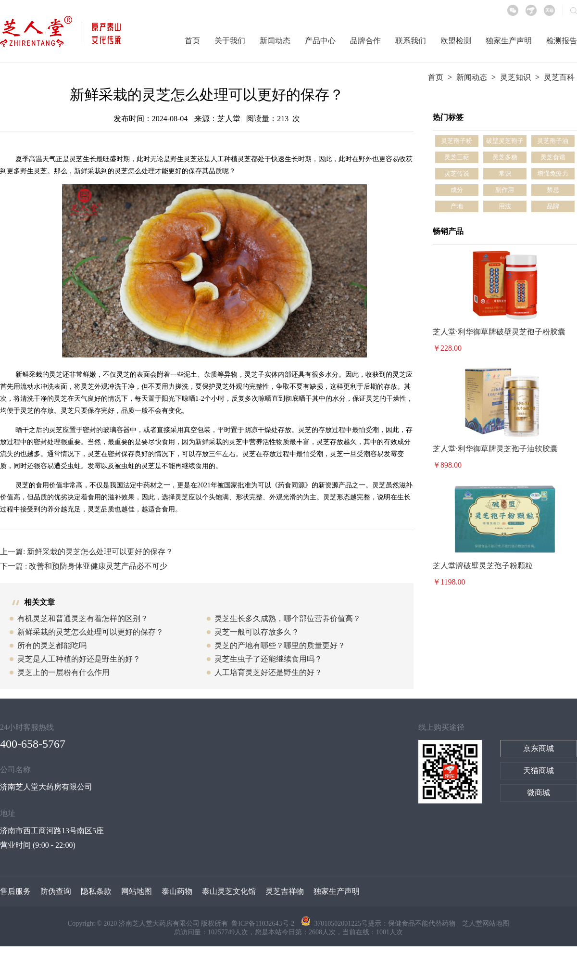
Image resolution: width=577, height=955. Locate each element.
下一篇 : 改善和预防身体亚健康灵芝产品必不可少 (83, 566)
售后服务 (15, 891)
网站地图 (136, 891)
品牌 (553, 206)
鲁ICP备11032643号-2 (263, 923)
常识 (505, 173)
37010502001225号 (334, 923)
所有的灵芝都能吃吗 (52, 645)
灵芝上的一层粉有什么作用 (63, 672)
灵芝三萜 (456, 157)
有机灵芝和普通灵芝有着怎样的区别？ (82, 618)
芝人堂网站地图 (485, 923)
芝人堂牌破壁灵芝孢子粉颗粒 (483, 565)
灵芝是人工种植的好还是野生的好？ (78, 659)
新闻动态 (275, 41)
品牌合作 (365, 41)
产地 (457, 206)
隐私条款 (96, 891)
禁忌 (553, 189)
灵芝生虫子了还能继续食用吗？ (268, 659)
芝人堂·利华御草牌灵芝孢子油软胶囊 (495, 449)
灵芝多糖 (504, 157)
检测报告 (561, 41)
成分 (457, 189)
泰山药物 (177, 891)
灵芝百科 (559, 77)
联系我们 (410, 41)
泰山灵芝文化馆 (229, 891)
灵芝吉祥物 (284, 891)
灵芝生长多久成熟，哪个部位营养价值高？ (287, 618)
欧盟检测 (455, 41)
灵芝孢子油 (552, 140)
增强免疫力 (552, 173)
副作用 (504, 189)
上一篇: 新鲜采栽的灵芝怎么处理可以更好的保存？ (86, 552)
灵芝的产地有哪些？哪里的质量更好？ (279, 645)
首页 (192, 41)
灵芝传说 (456, 173)
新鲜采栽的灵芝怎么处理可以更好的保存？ (90, 632)
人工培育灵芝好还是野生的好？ (268, 672)
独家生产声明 (509, 41)
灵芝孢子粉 (456, 140)
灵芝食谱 (552, 157)
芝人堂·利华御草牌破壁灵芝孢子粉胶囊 (499, 332)
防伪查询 (55, 891)
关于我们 (229, 41)
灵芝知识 (515, 77)
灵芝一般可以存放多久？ (256, 632)
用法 (505, 206)
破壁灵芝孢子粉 (505, 142)
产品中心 (320, 41)
